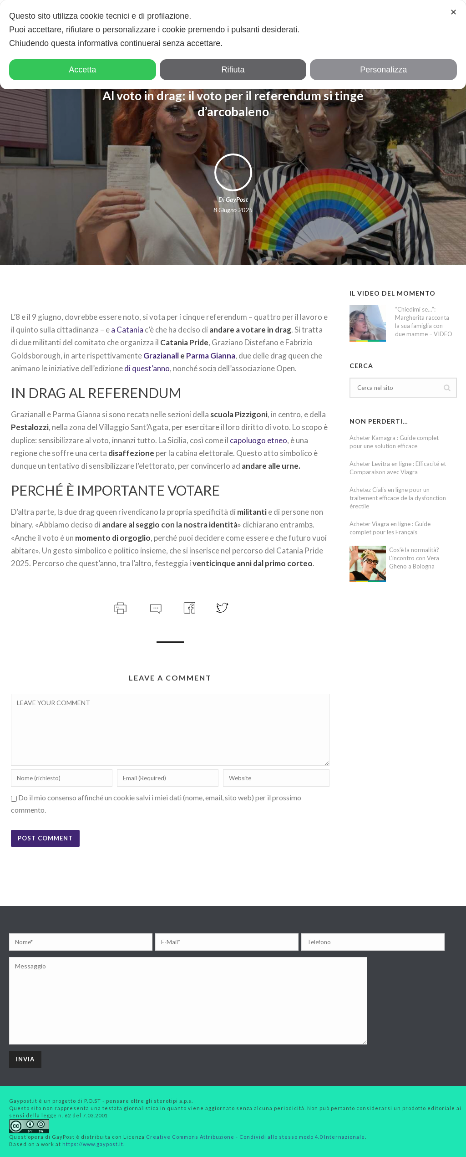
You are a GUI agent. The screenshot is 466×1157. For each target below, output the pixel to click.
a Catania (127, 329)
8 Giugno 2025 (233, 210)
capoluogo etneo (258, 440)
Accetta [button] (82, 69)
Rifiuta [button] (232, 69)
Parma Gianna (210, 355)
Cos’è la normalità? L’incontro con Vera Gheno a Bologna (414, 558)
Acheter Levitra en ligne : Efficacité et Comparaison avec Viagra (398, 468)
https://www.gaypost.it (92, 1144)
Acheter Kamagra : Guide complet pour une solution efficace (394, 442)
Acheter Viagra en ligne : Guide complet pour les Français (390, 528)
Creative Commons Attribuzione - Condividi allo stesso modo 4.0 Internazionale (255, 1137)
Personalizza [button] (383, 69)
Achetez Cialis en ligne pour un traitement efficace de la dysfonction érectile (398, 498)
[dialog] (233, 44)
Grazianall (161, 355)
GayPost (237, 199)
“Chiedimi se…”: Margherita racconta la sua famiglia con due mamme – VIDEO (423, 322)
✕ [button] (453, 12)
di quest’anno (147, 368)
